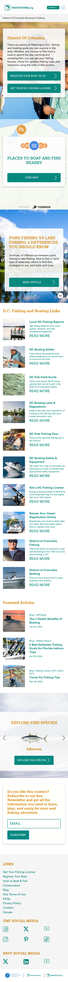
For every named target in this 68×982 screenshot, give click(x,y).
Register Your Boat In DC (28, 76)
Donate (7, 912)
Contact (8, 907)
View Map (31, 177)
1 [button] (30, 296)
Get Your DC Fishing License (30, 88)
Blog (6, 889)
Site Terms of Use (14, 894)
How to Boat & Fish (15, 881)
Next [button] (65, 260)
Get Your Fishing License (19, 872)
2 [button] (33, 296)
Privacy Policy (12, 903)
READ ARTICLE (32, 282)
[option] (34, 259)
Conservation (11, 885)
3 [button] (35, 296)
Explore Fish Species (31, 760)
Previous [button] (2, 260)
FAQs (6, 899)
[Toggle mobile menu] (63, 7)
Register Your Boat (15, 876)
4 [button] (38, 296)
